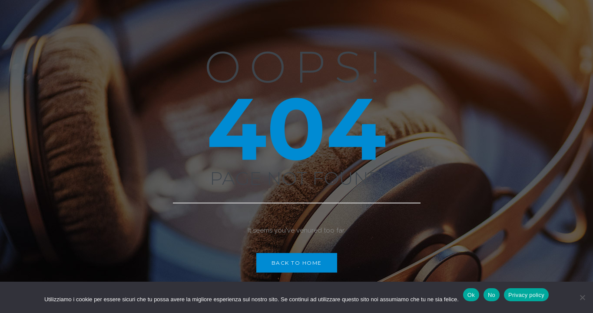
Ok (471, 295)
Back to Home (297, 263)
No (491, 295)
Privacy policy (526, 295)
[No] (582, 297)
